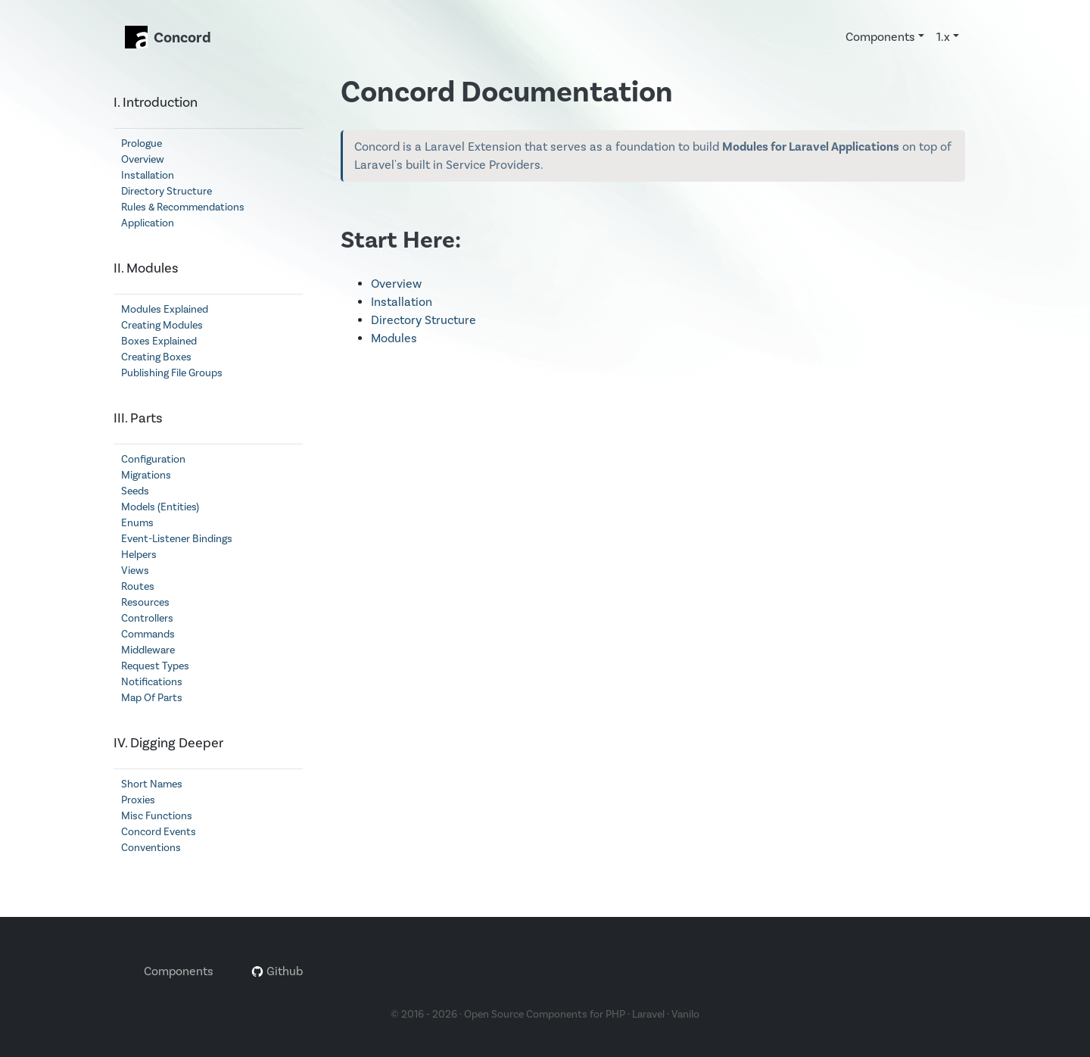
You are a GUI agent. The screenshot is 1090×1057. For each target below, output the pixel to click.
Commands (148, 634)
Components (178, 971)
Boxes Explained (159, 341)
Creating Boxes (156, 357)
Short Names (151, 784)
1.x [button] (943, 37)
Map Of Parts (151, 698)
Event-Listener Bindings (176, 539)
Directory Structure (166, 191)
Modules (394, 338)
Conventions (151, 848)
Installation (147, 175)
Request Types (155, 666)
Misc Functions (156, 816)
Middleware (148, 650)
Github (277, 971)
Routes (137, 587)
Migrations (146, 475)
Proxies (138, 800)
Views (135, 571)
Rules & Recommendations (182, 207)
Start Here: (401, 239)
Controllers (147, 618)
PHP (615, 1014)
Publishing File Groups (172, 373)
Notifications (151, 682)
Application (147, 223)
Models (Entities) (160, 507)
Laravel (648, 1014)
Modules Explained (164, 309)
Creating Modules (162, 325)
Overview (142, 160)
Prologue (141, 144)
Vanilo (685, 1014)
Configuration (153, 459)
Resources (145, 603)
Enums (137, 523)
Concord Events (158, 832)
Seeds (135, 491)
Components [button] (880, 37)
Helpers (139, 555)
